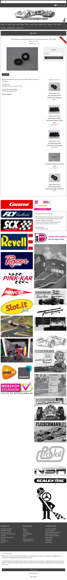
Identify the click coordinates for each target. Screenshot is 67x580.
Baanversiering (48, 537)
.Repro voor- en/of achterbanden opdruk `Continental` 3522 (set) (54, 95)
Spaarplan (3, 535)
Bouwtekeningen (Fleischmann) (52, 532)
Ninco (14, 24)
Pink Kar (22, 24)
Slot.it (55, 24)
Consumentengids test (28, 539)
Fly (6, 24)
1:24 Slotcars (48, 540)
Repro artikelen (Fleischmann (52, 535)
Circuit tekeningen (27, 534)
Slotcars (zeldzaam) (49, 530)
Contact (3, 542)
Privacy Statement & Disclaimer (8, 534)
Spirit (59, 24)
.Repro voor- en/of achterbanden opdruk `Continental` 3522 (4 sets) (54, 143)
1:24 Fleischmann (11, 28)
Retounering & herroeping (7, 537)
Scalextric (40, 24)
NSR (18, 24)
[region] (23, 572)
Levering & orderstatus (6, 532)
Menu (33, 33)
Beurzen (25, 535)
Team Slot (3, 28)
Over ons (25, 530)
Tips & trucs (26, 532)
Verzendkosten (4, 540)
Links (24, 537)
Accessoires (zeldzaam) (50, 528)
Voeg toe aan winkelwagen (53, 57)
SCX (45, 24)
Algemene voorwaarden (6, 528)
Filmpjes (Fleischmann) (28, 540)
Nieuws (25, 528)
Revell (35, 24)
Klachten (3, 539)
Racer (31, 24)
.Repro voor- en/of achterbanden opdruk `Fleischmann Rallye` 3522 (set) (54, 187)
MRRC (9, 24)
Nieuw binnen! (48, 542)
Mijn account (61, 5)
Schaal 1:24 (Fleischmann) (51, 534)
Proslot (27, 24)
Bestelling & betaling (6, 530)
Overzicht (5, 74)
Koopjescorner (20, 28)
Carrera (2, 24)
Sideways (50, 24)
